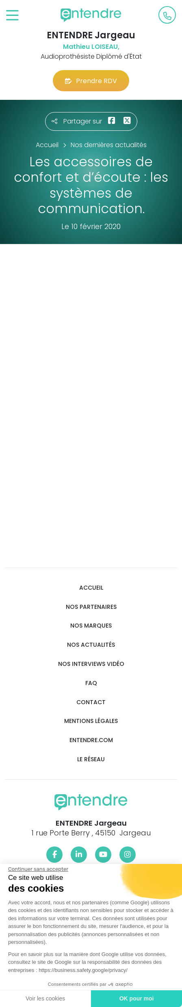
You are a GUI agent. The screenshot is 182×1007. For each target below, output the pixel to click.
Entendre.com (91, 740)
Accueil (91, 587)
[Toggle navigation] (12, 16)
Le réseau (91, 759)
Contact (91, 702)
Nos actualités (91, 644)
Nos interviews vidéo (91, 664)
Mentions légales (91, 721)
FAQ (91, 683)
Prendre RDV (91, 81)
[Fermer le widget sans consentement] (37, 869)
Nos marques (91, 625)
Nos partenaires (91, 607)
